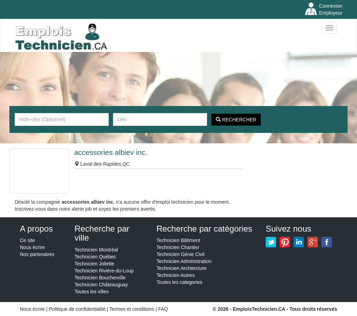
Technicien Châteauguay (101, 284)
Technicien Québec (95, 256)
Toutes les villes (92, 291)
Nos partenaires (37, 254)
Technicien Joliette (94, 263)
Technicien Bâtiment (178, 240)
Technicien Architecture (182, 268)
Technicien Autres (176, 275)
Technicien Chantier (178, 247)
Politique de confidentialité (77, 309)
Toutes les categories (180, 282)
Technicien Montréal (96, 250)
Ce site (27, 240)
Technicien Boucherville (100, 277)
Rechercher (236, 119)
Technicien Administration (184, 261)
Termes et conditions (132, 309)
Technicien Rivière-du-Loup (104, 270)
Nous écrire (32, 247)
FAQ (163, 309)
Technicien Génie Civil (181, 254)
